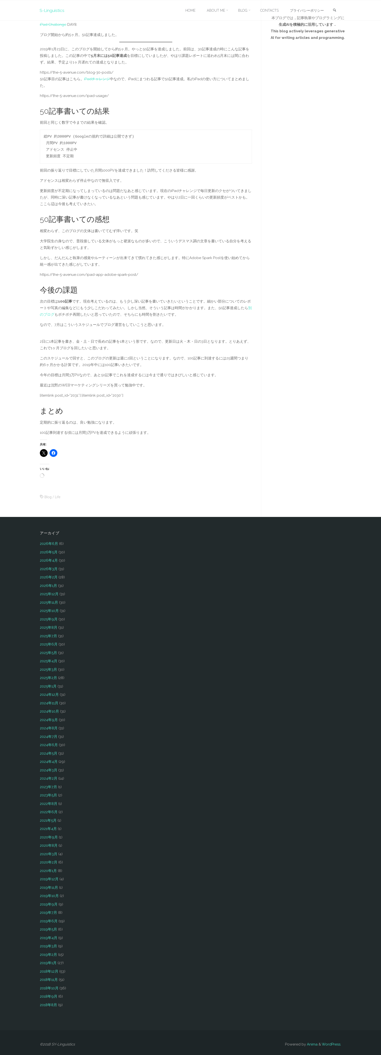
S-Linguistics (53, 10)
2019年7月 (48, 912)
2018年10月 (49, 988)
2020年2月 (48, 862)
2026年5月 (49, 552)
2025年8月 (48, 627)
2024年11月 (49, 703)
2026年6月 (49, 543)
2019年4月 (48, 938)
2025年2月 (48, 678)
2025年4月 (48, 661)
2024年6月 (49, 745)
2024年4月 (49, 761)
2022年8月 (48, 804)
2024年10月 (49, 711)
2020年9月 (49, 837)
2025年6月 (49, 644)
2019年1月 (48, 963)
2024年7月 (48, 736)
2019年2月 (48, 954)
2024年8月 (49, 728)
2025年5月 (48, 653)
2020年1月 (48, 871)
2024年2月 (48, 778)
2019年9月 (49, 904)
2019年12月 (49, 879)
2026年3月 (49, 569)
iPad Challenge (53, 24)
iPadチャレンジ (97, 79)
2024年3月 (48, 770)
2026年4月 (49, 560)
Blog (48, 497)
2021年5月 (48, 820)
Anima (312, 1044)
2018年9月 (48, 996)
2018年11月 (49, 979)
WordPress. (331, 1044)
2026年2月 (49, 577)
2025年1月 (48, 686)
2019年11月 (49, 887)
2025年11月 (49, 602)
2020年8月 (49, 845)
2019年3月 (48, 946)
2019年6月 (49, 921)
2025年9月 (49, 619)
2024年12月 (49, 694)
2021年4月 (48, 829)
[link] (334, 10)
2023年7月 (48, 787)
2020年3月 (48, 854)
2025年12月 (49, 594)
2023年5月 (48, 795)
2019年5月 (48, 929)
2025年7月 (48, 636)
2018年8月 (48, 1005)
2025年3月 (48, 669)
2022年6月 (49, 812)
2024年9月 (49, 720)
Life (58, 497)
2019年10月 (49, 896)
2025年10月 (49, 611)
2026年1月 (48, 586)
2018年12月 (49, 971)
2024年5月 (48, 753)
